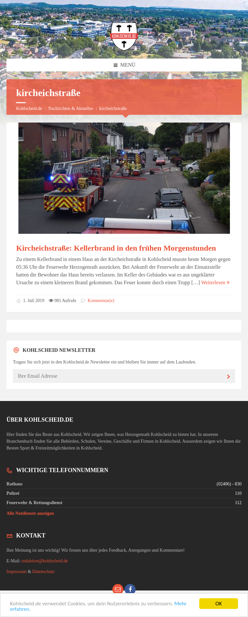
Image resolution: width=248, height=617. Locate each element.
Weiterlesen (215, 282)
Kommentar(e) (97, 300)
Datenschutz (43, 571)
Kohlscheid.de (29, 108)
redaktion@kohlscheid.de (45, 560)
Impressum (16, 571)
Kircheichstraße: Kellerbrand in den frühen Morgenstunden (116, 248)
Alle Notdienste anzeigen (30, 513)
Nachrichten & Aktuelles (70, 108)
